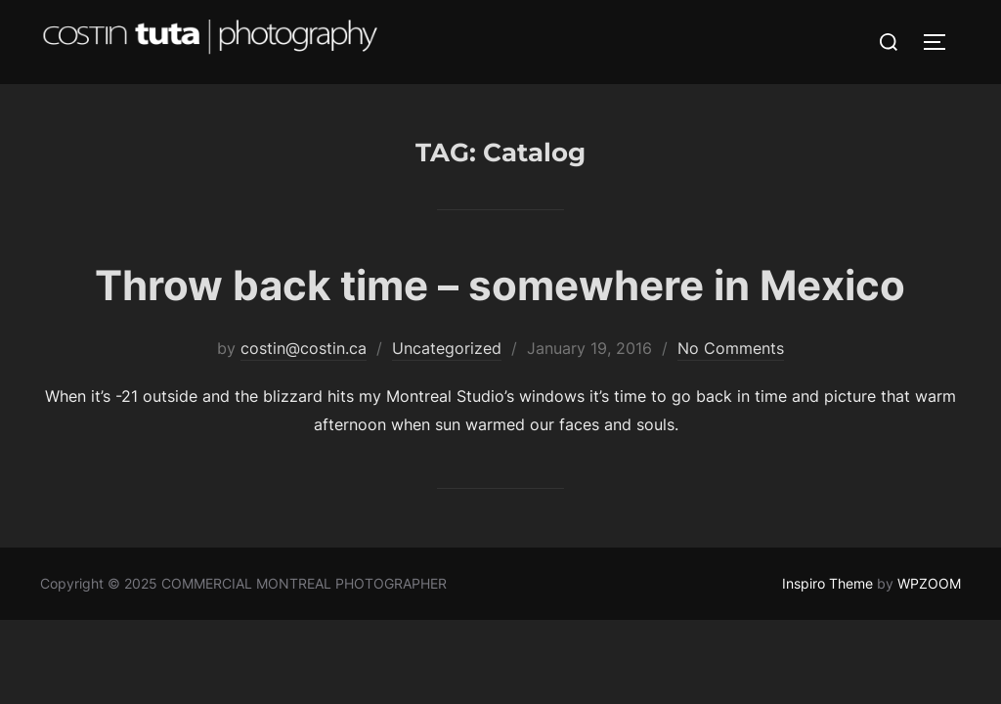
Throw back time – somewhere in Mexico (500, 285)
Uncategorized (446, 348)
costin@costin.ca (303, 348)
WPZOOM (929, 583)
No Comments (730, 348)
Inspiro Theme (827, 583)
